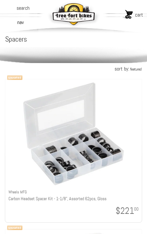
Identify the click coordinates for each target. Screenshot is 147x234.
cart (139, 14)
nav (20, 22)
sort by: (128, 68)
